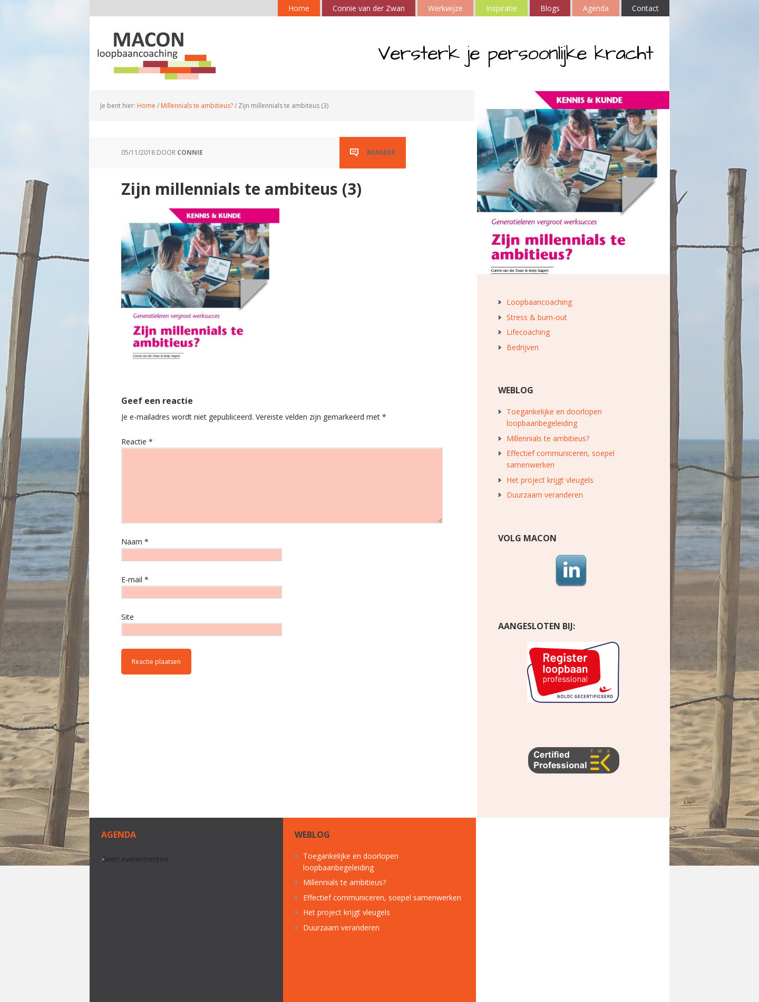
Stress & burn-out (537, 317)
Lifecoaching (528, 332)
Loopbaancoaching (539, 302)
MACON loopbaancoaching (158, 53)
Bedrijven (523, 347)
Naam (135, 542)
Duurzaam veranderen (545, 495)
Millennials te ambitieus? (548, 438)
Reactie (137, 441)
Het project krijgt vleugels (550, 480)
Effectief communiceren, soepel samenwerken (382, 897)
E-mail (135, 579)
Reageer (381, 152)
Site (127, 617)
